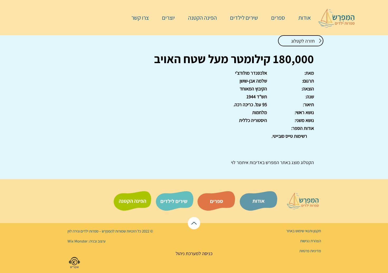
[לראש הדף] (194, 223)
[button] (275, 17)
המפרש (272, 162)
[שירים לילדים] (174, 201)
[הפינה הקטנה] (132, 201)
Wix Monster (78, 241)
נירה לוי (73, 231)
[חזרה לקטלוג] (300, 40)
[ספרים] (216, 201)
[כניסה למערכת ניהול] (194, 253)
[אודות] (258, 201)
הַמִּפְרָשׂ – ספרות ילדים (96, 231)
